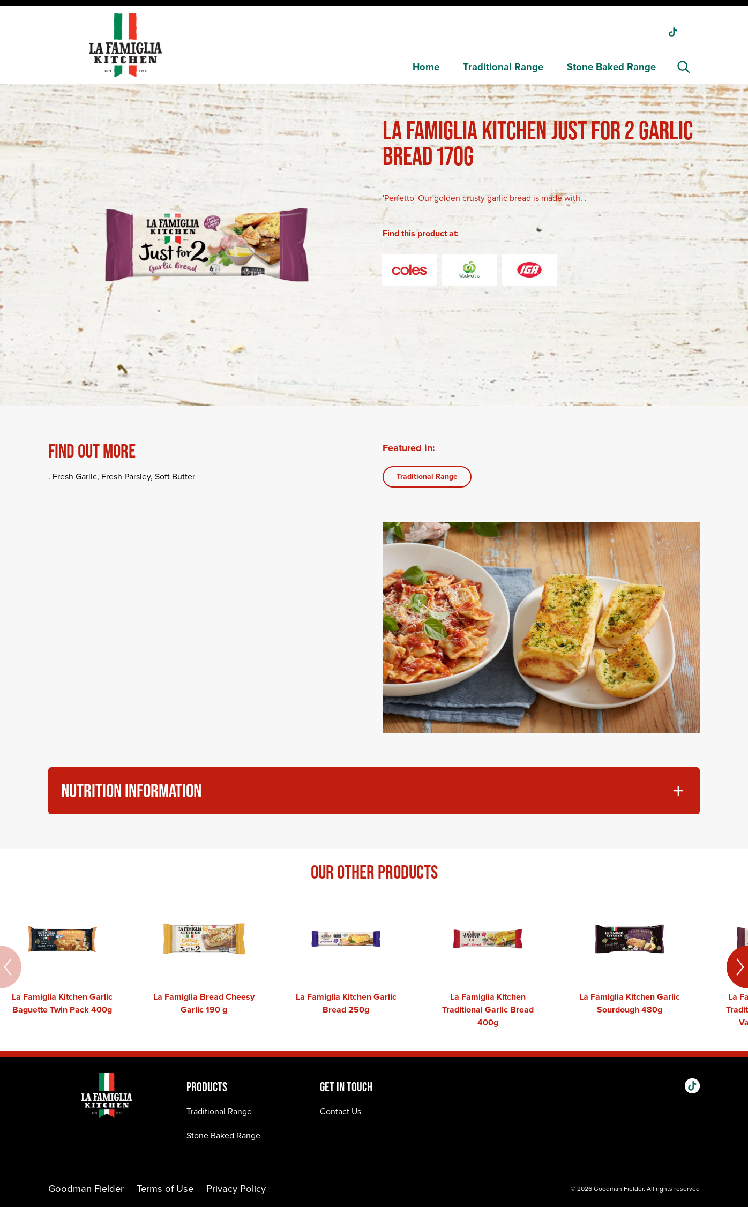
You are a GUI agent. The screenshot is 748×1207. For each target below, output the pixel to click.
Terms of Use (165, 1188)
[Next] (737, 967)
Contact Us (340, 1111)
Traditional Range (503, 66)
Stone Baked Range (611, 66)
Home (426, 66)
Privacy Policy (236, 1188)
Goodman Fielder (86, 1188)
